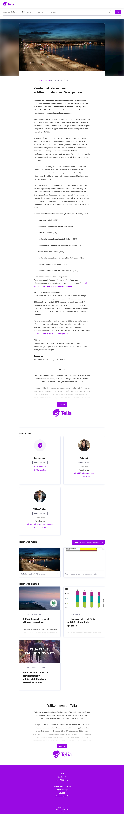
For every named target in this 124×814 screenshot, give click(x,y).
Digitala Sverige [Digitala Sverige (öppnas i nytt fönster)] (62, 789)
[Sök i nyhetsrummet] (110, 11)
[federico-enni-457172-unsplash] (39, 559)
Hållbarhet (38, 359)
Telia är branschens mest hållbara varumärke (36, 621)
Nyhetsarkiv (27, 12)
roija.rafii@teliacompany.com (84, 473)
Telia (44, 359)
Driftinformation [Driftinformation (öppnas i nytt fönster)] (40, 470)
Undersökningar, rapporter (43, 346)
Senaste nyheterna (10, 12)
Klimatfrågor (49, 349)
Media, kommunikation (67, 343)
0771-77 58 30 (40, 467)
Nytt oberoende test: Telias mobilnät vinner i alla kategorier (81, 622)
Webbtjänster (39, 349)
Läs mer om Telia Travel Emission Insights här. (51, 333)
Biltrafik (69, 346)
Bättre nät (61, 359)
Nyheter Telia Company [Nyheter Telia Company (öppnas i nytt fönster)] (62, 786)
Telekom (79, 343)
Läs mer (62, 404)
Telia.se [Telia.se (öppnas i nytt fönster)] (62, 793)
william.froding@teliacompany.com (40, 524)
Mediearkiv (40, 12)
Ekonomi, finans (39, 343)
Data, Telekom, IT (52, 343)
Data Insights (51, 359)
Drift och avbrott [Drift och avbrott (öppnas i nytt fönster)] (62, 796)
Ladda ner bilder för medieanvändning (88, 542)
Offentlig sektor (60, 346)
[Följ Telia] (118, 12)
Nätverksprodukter (80, 346)
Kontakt (53, 12)
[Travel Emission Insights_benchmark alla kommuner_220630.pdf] (84, 559)
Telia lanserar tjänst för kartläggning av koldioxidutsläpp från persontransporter (35, 677)
